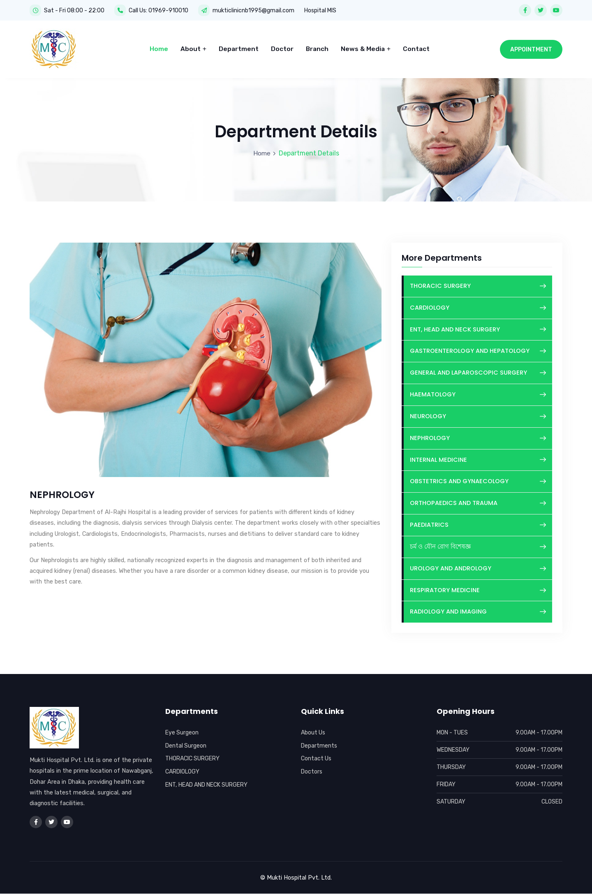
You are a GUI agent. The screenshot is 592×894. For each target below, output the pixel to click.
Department (239, 47)
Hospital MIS (320, 10)
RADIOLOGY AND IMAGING (478, 613)
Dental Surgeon (186, 746)
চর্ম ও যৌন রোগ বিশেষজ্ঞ (478, 546)
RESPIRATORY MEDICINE (478, 590)
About (193, 47)
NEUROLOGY (478, 414)
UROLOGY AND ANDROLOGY (478, 569)
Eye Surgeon (182, 733)
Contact (416, 47)
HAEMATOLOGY (478, 393)
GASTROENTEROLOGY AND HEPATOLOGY (478, 349)
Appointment (531, 47)
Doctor (282, 47)
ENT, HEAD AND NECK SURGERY (478, 326)
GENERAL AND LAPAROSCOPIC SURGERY (478, 370)
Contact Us (316, 759)
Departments (319, 746)
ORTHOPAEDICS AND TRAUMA (478, 502)
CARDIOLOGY (478, 305)
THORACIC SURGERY (478, 282)
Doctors (312, 772)
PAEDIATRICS (478, 525)
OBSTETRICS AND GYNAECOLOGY (478, 481)
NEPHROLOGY (478, 437)
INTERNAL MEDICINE (478, 458)
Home (159, 47)
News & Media (366, 47)
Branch (317, 47)
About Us (313, 733)
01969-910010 (168, 10)
